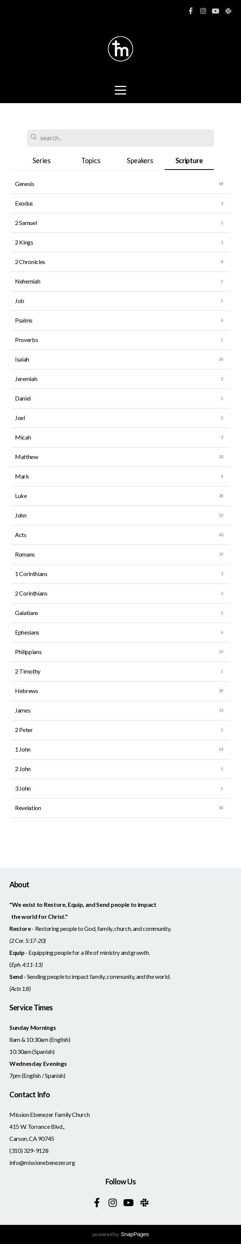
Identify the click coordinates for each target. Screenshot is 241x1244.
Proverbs (26, 339)
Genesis (24, 183)
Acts (21, 534)
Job (19, 300)
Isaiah (22, 359)
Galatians (26, 612)
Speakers (140, 160)
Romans (25, 554)
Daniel (23, 398)
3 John (23, 788)
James (22, 710)
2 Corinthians (31, 593)
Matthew (26, 456)
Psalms (24, 320)
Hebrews (26, 690)
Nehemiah (27, 281)
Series (42, 160)
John (21, 515)
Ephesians (27, 632)
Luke (21, 495)
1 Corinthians (31, 573)
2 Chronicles (30, 261)
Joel (20, 417)
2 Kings (24, 242)
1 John (23, 749)
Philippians (28, 651)
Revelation (28, 807)
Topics (90, 160)
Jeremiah (26, 378)
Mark (22, 476)
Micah (23, 437)
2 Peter (24, 729)
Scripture (189, 160)
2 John (23, 768)
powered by (120, 1234)
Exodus (24, 203)
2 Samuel (26, 222)
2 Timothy (27, 671)
